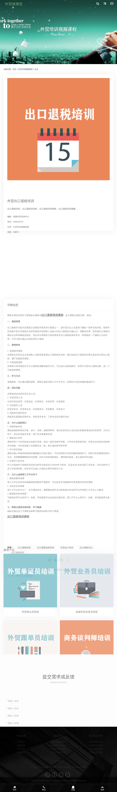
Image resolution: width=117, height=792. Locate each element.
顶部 (102, 788)
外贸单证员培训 (96, 757)
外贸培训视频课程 (25, 69)
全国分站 (21, 757)
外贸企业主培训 (96, 764)
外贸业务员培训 (96, 754)
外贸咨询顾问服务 (58, 761)
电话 (43, 788)
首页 (14, 69)
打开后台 (21, 754)
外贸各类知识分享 (58, 764)
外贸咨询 (21, 764)
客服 (73, 788)
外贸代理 (21, 761)
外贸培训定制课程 (58, 757)
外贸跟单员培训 (96, 761)
